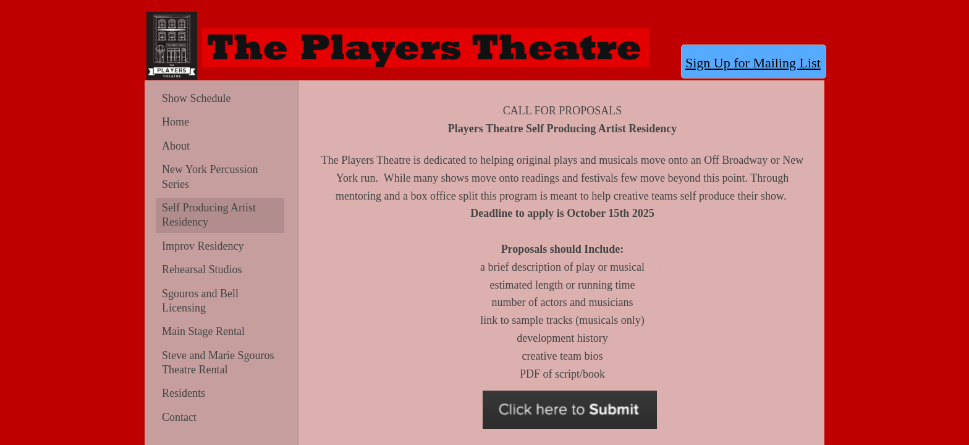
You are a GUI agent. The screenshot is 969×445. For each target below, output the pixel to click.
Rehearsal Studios (202, 269)
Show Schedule (196, 98)
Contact (179, 417)
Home (175, 122)
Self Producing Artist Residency (209, 214)
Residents (183, 393)
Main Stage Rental (203, 331)
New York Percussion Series (210, 176)
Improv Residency (202, 246)
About (176, 146)
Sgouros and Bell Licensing (200, 300)
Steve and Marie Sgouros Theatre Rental (218, 362)
